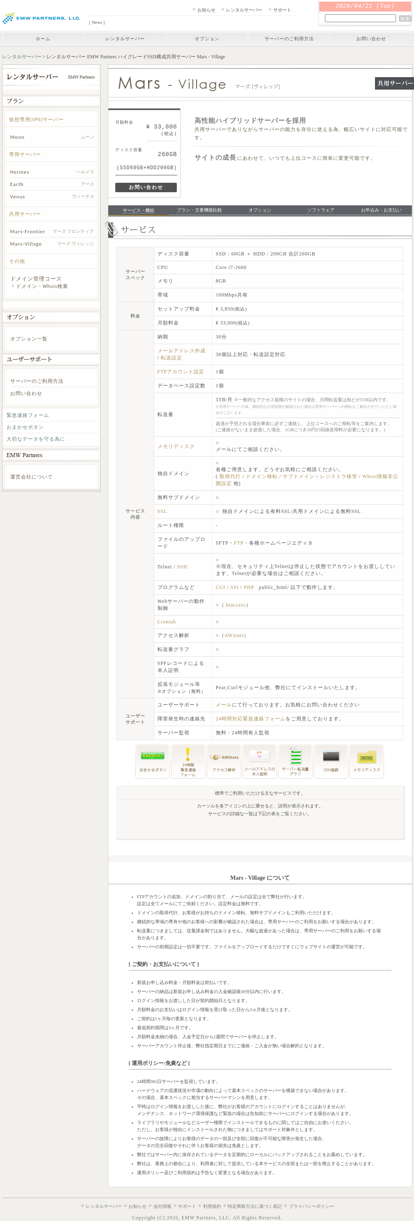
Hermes (20, 172)
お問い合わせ (371, 38)
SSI (235, 587)
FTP (239, 543)
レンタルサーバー (244, 9)
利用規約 (212, 1206)
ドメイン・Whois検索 (42, 286)
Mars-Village (26, 244)
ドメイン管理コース (36, 279)
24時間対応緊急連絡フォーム (251, 719)
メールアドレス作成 (182, 351)
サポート (282, 9)
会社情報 (162, 1206)
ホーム (43, 38)
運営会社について (31, 477)
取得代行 (230, 476)
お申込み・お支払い (381, 209)
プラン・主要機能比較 (199, 209)
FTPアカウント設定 (181, 372)
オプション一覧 (29, 339)
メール (224, 705)
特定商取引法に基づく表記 (255, 1206)
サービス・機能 (138, 210)
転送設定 (171, 358)
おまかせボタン (25, 427)
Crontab (167, 622)
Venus (17, 196)
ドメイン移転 (262, 476)
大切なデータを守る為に (36, 439)
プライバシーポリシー (311, 1206)
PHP (249, 587)
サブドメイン (299, 476)
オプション (207, 38)
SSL (162, 511)
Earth (17, 184)
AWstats (234, 635)
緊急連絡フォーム (28, 415)
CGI (221, 587)
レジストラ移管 (339, 476)
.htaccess (235, 605)
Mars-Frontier (28, 231)
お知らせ (206, 9)
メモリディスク (176, 446)
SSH (182, 567)
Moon (17, 137)
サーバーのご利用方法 (289, 38)
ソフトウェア (320, 209)
